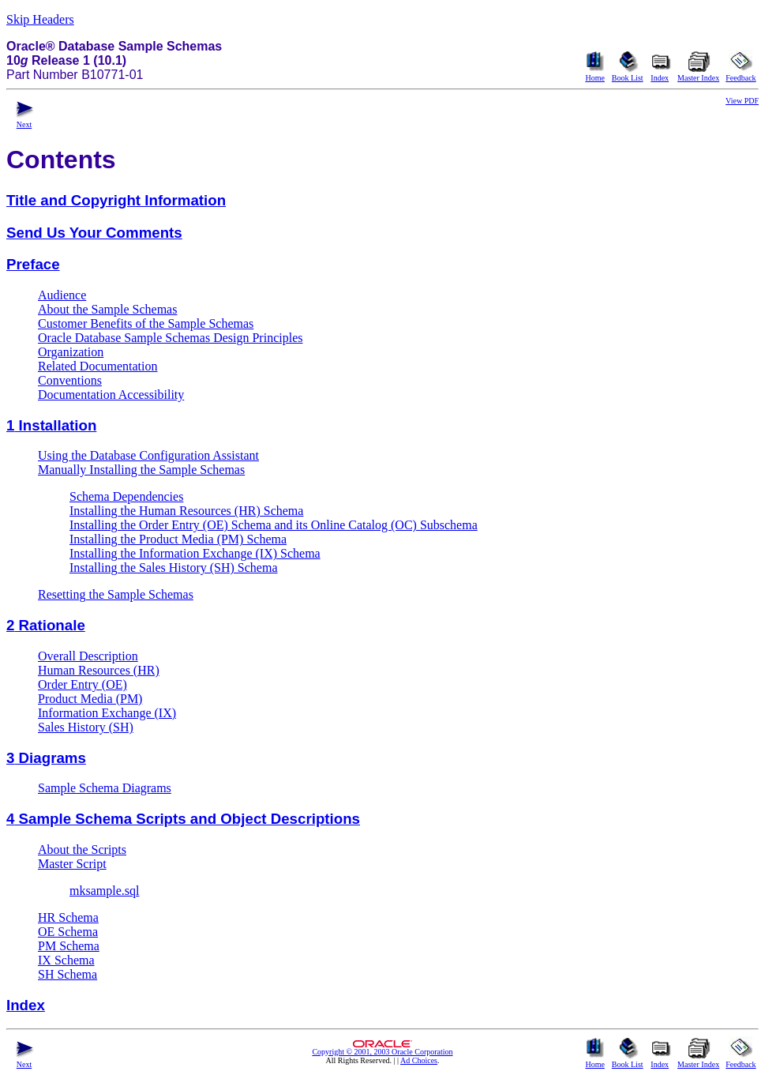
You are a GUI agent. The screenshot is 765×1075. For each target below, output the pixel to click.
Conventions (70, 380)
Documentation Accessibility (111, 394)
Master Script (72, 863)
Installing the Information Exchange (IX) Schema (195, 553)
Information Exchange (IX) (107, 713)
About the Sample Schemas (107, 309)
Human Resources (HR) (98, 670)
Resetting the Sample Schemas (115, 594)
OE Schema (68, 931)
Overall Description (88, 656)
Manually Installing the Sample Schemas (141, 469)
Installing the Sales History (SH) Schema (173, 567)
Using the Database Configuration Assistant (148, 455)
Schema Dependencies (126, 496)
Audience (62, 295)
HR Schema (68, 917)
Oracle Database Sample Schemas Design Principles (170, 337)
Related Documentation (98, 366)
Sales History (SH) (85, 727)
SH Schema (67, 974)
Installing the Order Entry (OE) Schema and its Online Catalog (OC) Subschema (273, 525)
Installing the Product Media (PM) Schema (178, 539)
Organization (70, 352)
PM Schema (68, 946)
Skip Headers (40, 19)
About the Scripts (82, 849)
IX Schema (66, 960)
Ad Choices (418, 1060)
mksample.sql (104, 890)
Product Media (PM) (90, 698)
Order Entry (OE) (82, 684)
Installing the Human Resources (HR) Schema (186, 510)
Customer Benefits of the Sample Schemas (145, 323)
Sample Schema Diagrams (104, 788)
